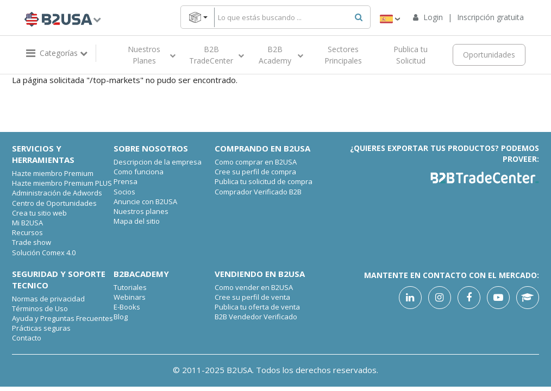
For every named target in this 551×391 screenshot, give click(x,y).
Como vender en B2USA (254, 287)
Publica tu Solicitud (410, 55)
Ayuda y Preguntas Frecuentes (62, 318)
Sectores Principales (343, 55)
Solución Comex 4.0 (44, 252)
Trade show (31, 242)
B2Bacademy (141, 273)
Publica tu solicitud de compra (263, 181)
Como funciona (139, 171)
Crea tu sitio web (39, 213)
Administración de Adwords (57, 193)
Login (434, 17)
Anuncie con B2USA (145, 201)
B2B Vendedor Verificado (256, 316)
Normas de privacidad (48, 299)
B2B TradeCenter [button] (216, 55)
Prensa (125, 181)
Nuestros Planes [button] (152, 55)
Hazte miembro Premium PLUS (62, 183)
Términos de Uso (40, 308)
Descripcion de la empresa (158, 162)
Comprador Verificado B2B (258, 192)
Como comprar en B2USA (256, 162)
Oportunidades (489, 54)
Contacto (26, 338)
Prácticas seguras (41, 328)
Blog (121, 316)
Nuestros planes (141, 211)
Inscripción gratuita (490, 17)
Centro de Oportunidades (54, 203)
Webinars (130, 297)
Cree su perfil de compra (255, 171)
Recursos (27, 232)
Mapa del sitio (137, 221)
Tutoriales (130, 287)
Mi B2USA (27, 223)
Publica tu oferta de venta (257, 307)
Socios (124, 192)
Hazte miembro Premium (52, 173)
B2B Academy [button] (281, 55)
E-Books (127, 307)
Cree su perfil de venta (252, 297)
